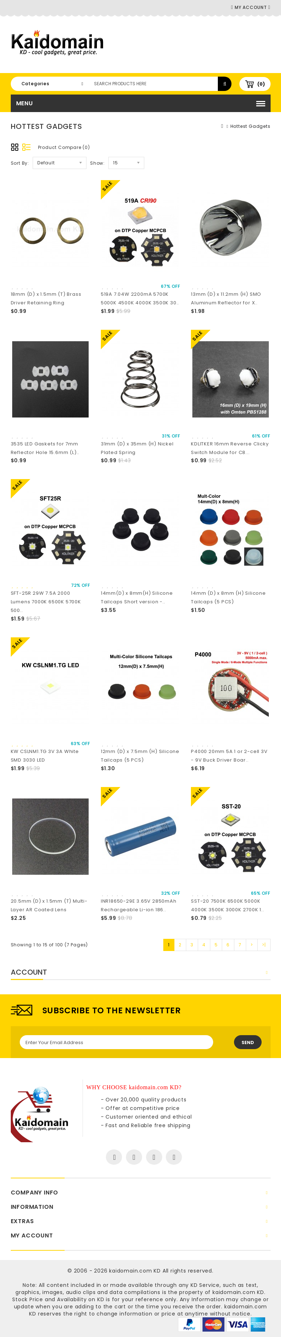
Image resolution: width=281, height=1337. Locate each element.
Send (248, 1042)
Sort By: (20, 163)
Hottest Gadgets (250, 126)
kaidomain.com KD (135, 1270)
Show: (97, 163)
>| (264, 945)
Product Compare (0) (64, 147)
